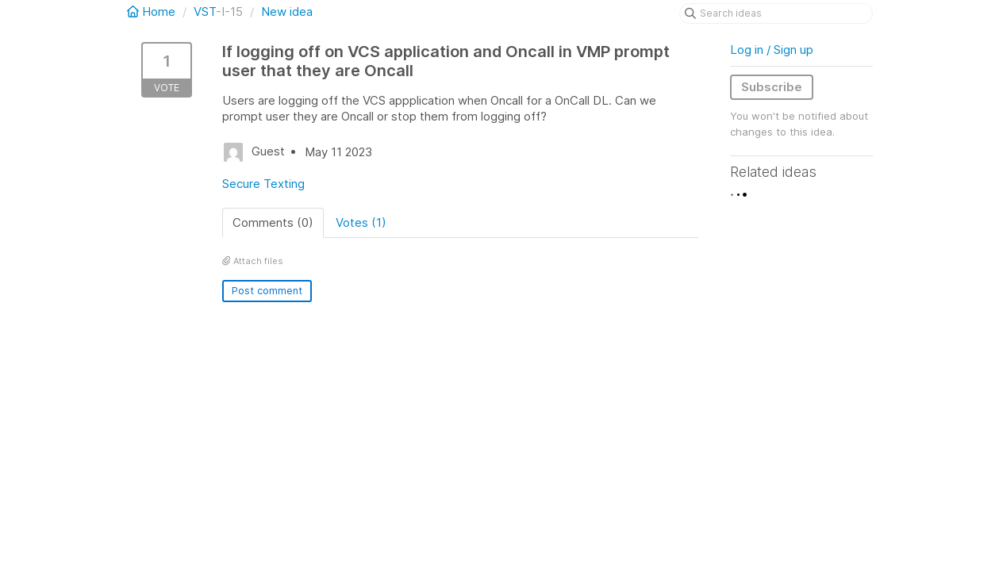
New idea (287, 11)
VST (205, 11)
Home (153, 11)
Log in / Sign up (771, 49)
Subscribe (771, 86)
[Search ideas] (776, 13)
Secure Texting (263, 183)
